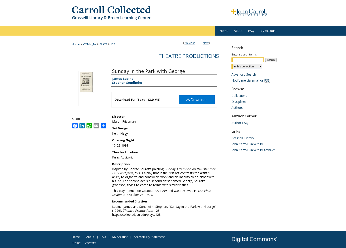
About (90, 237)
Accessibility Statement (149, 237)
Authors (237, 107)
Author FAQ (239, 123)
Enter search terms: (244, 54)
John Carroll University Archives (253, 150)
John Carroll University (247, 144)
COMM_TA (89, 44)
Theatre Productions (188, 55)
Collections (239, 95)
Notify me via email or (250, 80)
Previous (189, 43)
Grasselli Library (242, 138)
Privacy (76, 242)
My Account (120, 237)
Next (206, 43)
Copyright (90, 242)
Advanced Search (243, 74)
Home (76, 44)
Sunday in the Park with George (148, 71)
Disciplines (238, 101)
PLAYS (103, 44)
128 (113, 44)
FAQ (103, 237)
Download (196, 99)
